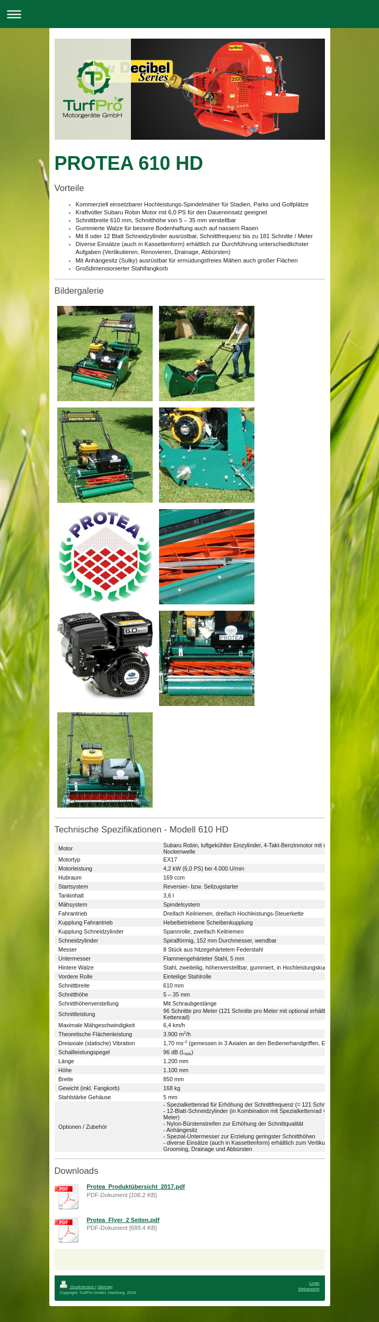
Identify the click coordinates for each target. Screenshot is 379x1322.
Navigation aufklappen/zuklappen (189, 14)
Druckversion (77, 1286)
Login (315, 1283)
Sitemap (105, 1286)
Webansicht (308, 1289)
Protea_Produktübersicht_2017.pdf (136, 1186)
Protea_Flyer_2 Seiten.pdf (123, 1220)
